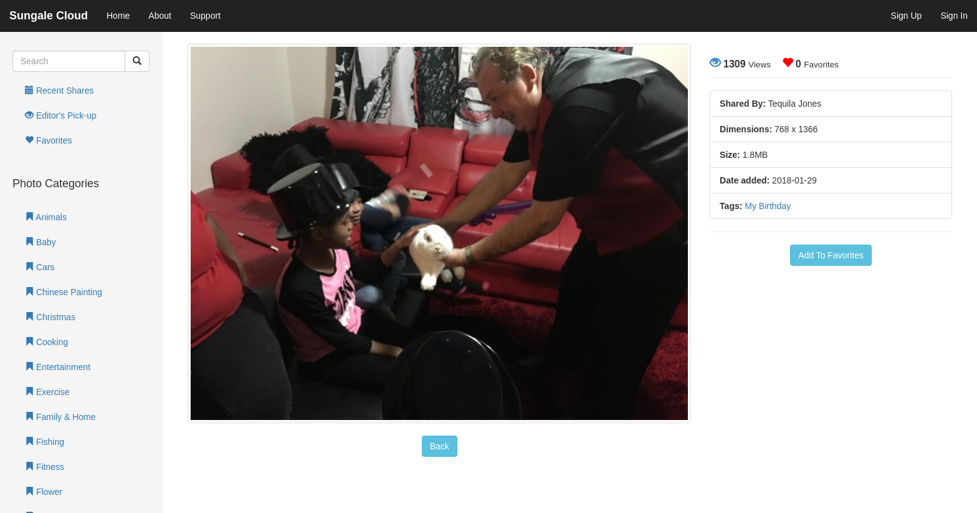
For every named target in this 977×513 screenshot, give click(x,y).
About (159, 16)
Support (205, 16)
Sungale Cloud (48, 15)
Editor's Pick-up (61, 115)
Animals (46, 217)
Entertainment (57, 367)
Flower (43, 492)
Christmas (50, 317)
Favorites (48, 140)
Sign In (954, 16)
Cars (39, 267)
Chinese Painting (63, 292)
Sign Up (906, 16)
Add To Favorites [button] (831, 255)
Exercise (47, 392)
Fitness (44, 467)
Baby (40, 242)
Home (118, 16)
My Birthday (768, 206)
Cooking (46, 342)
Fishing (44, 442)
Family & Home (60, 417)
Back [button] (439, 446)
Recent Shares (59, 90)
